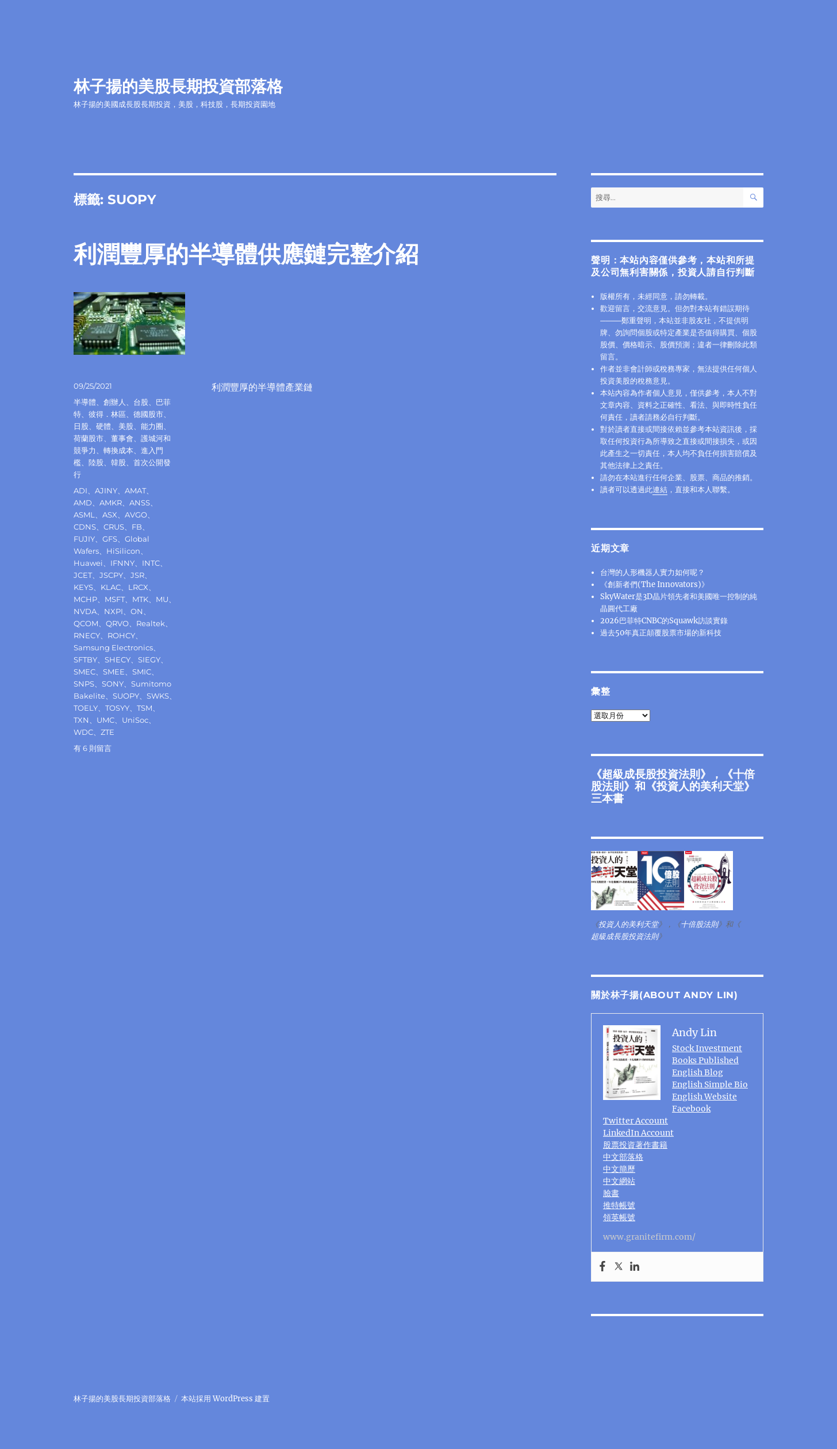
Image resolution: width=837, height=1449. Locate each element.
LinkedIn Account (638, 1133)
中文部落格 (623, 1157)
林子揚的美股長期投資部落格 (178, 86)
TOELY (86, 707)
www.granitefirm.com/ (649, 1237)
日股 (81, 426)
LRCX (138, 587)
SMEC (84, 671)
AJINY (106, 490)
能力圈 (152, 426)
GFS (109, 538)
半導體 (85, 402)
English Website (704, 1096)
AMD (83, 502)
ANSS (139, 502)
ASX (109, 514)
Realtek (150, 623)
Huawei (88, 563)
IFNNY (122, 563)
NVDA (85, 611)
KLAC (111, 587)
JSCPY (111, 575)
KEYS (83, 587)
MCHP (85, 599)
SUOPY (126, 695)
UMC (105, 719)
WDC (83, 732)
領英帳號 (619, 1217)
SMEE (114, 671)
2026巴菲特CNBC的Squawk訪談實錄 (664, 621)
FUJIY (84, 538)
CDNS (85, 526)
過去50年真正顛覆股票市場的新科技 (660, 633)
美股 (125, 426)
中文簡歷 (619, 1169)
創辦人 (114, 402)
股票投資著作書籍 (635, 1145)
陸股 (96, 462)
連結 (659, 489)
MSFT (115, 599)
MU (162, 599)
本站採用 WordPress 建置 (225, 1399)
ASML (84, 514)
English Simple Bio (710, 1084)
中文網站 (619, 1181)
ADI (80, 490)
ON (136, 611)
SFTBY (85, 659)
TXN (81, 719)
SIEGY (149, 659)
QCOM (86, 623)
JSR (137, 575)
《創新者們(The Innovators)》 (654, 584)
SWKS (158, 695)
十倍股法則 (699, 924)
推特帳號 (619, 1205)
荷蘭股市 (88, 438)
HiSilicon (123, 550)
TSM (144, 707)
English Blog (697, 1072)
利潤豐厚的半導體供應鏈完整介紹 (246, 254)
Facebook (691, 1108)
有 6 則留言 (93, 748)
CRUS (113, 526)
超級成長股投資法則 (651, 774)
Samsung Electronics (113, 647)
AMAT (135, 490)
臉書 (611, 1193)
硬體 (103, 426)
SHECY (117, 659)
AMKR (110, 502)
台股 (140, 402)
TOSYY (117, 707)
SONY (113, 683)
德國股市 (148, 414)
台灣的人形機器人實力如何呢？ (652, 572)
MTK (140, 599)
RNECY (87, 635)
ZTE (107, 732)
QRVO (117, 623)
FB (137, 526)
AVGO (136, 514)
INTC (151, 563)
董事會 (122, 438)
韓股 (118, 462)
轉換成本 (118, 450)
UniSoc (135, 719)
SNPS (84, 683)
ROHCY (121, 635)
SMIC (141, 671)
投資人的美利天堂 (700, 786)
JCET (83, 575)
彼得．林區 (107, 414)
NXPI (113, 611)
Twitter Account (635, 1121)
